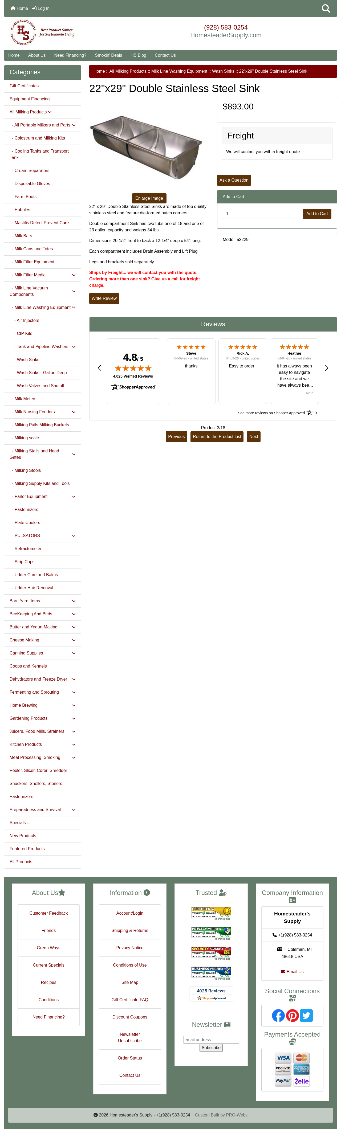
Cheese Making (43, 640)
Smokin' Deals (108, 55)
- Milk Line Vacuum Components (43, 291)
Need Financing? (70, 55)
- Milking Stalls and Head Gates (43, 454)
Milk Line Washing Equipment (179, 71)
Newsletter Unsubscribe (130, 1037)
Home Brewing (43, 705)
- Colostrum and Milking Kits (37, 138)
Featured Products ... (29, 848)
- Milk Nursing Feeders (43, 412)
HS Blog (138, 55)
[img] (133, 368)
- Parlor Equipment (43, 496)
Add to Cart (317, 213)
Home (19, 8)
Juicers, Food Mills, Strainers (43, 731)
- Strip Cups (22, 561)
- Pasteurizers (24, 509)
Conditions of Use (130, 965)
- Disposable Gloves (30, 183)
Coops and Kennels (28, 666)
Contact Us (165, 55)
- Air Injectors (24, 320)
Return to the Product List (217, 436)
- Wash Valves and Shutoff (37, 385)
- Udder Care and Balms (34, 574)
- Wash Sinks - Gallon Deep (38, 372)
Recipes (48, 982)
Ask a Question (234, 180)
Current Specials (48, 965)
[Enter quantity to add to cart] (263, 214)
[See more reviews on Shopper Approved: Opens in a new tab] (271, 413)
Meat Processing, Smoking (43, 757)
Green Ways (48, 948)
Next (253, 436)
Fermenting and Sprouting (43, 692)
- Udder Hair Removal (31, 588)
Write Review (104, 298)
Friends (49, 930)
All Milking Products (128, 71)
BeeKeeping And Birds (43, 614)
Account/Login (129, 913)
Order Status (130, 1058)
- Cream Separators (29, 170)
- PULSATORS (43, 535)
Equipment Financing (30, 99)
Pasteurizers (21, 796)
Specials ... (20, 822)
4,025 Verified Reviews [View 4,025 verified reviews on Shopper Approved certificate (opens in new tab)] (133, 376)
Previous (176, 436)
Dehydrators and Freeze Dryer (43, 679)
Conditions (49, 999)
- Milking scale (24, 438)
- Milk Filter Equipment (32, 262)
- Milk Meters (23, 398)
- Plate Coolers (25, 522)
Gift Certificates (24, 86)
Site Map (129, 982)
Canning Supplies (43, 653)
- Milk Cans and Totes (31, 249)
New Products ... (25, 835)
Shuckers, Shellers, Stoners (36, 783)
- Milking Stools (25, 470)
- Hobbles (20, 209)
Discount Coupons (129, 1017)
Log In (41, 8)
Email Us (292, 972)
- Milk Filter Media (43, 275)
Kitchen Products (43, 744)
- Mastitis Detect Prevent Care (39, 222)
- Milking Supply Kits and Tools (40, 483)
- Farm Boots (23, 196)
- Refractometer (26, 548)
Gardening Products (43, 718)
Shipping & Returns (130, 930)
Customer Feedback (48, 913)
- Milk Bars (21, 236)
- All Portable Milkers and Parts (43, 125)
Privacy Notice (129, 948)
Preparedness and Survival (43, 809)
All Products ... (23, 862)
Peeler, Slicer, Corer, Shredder (38, 770)
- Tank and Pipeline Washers (43, 346)
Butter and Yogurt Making (43, 627)
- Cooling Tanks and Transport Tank (39, 154)
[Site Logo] (59, 32)
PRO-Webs (236, 1115)
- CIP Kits (21, 333)
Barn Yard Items (43, 601)
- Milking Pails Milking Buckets (39, 425)
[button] (326, 8)
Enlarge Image (149, 198)
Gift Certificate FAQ (130, 999)
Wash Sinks (223, 71)
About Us (37, 55)
